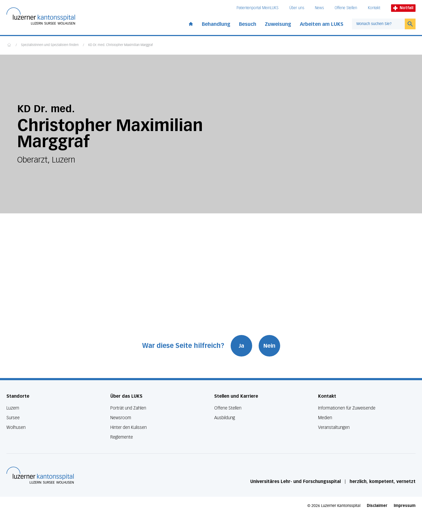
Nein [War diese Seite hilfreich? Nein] (269, 346)
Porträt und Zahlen (128, 408)
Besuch (247, 24)
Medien (325, 417)
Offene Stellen (346, 8)
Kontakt (374, 8)
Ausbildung (224, 417)
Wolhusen (16, 427)
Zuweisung (278, 24)
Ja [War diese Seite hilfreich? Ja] (241, 346)
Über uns (296, 8)
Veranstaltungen (334, 427)
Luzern (12, 408)
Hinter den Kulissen (128, 427)
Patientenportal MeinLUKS (258, 8)
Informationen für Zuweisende (346, 408)
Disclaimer (377, 505)
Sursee (13, 417)
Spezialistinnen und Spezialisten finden (50, 45)
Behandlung (216, 24)
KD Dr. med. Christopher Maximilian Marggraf (120, 45)
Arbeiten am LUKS (321, 24)
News (319, 8)
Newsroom (120, 417)
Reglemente (121, 437)
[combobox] (378, 24)
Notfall (403, 8)
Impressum (405, 505)
